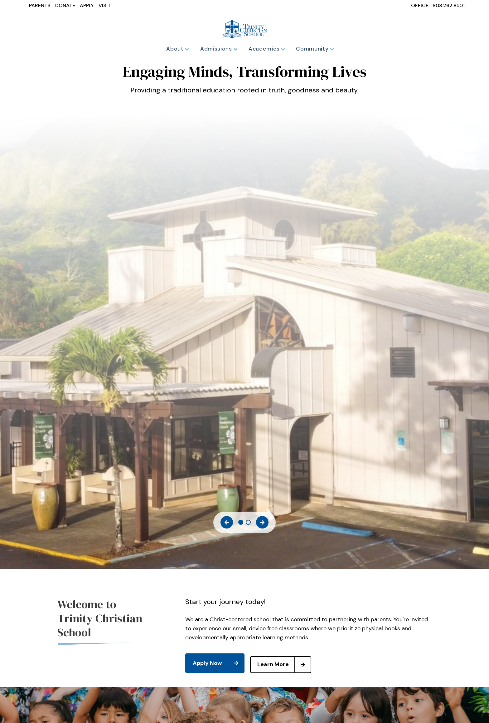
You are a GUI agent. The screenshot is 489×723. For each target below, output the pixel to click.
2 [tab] (248, 524)
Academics (266, 48)
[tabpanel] (244, 85)
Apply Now (218, 663)
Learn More (287, 663)
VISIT (105, 5)
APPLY (87, 5)
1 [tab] (240, 524)
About (180, 48)
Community (312, 48)
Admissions (220, 48)
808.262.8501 (449, 5)
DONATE (65, 5)
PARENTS (40, 5)
